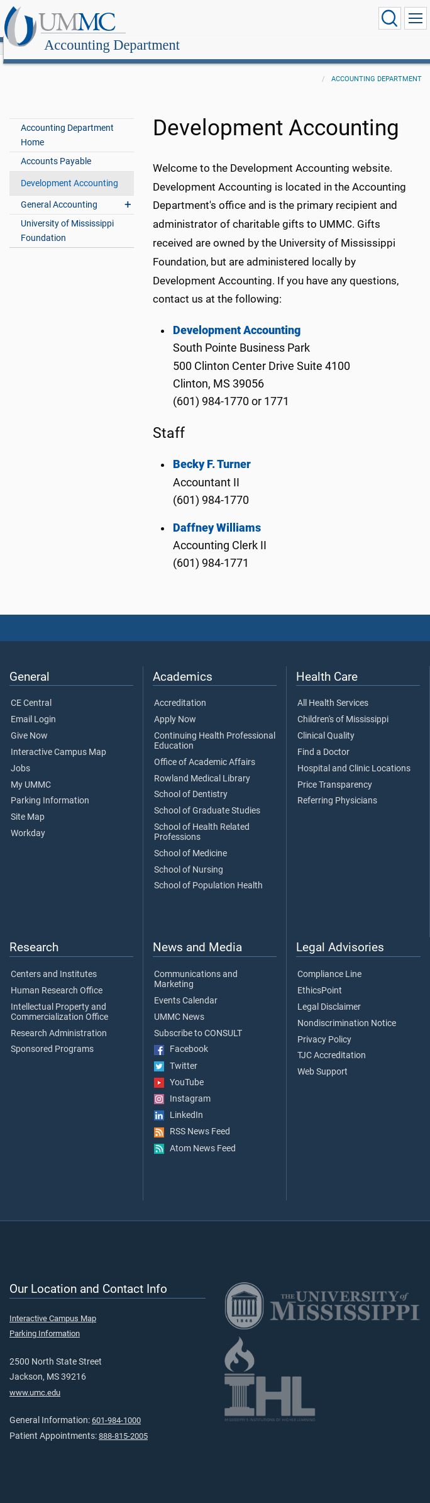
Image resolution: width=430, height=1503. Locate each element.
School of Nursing (188, 856)
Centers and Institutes (54, 961)
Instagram (182, 1085)
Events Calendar (186, 987)
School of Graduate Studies (207, 797)
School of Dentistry (191, 781)
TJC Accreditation (331, 1042)
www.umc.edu (34, 1378)
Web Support (322, 1058)
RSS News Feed (192, 1118)
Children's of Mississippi (343, 706)
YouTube (179, 1069)
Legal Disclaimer (329, 993)
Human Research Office (56, 977)
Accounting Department (234, 20)
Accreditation (180, 689)
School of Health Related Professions (202, 818)
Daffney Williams (217, 514)
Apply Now (175, 706)
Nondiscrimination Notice (346, 1010)
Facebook (181, 1036)
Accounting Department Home (67, 121)
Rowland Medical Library (202, 765)
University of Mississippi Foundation (67, 217)
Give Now (29, 722)
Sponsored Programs (52, 1036)
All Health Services (332, 689)
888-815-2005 (123, 1422)
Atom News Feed (195, 1135)
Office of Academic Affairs (204, 749)
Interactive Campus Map (58, 739)
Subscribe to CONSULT (198, 1020)
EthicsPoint (319, 977)
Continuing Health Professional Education (214, 727)
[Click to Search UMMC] (389, 18)
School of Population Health (208, 872)
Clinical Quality (326, 722)
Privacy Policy (324, 1026)
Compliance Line (329, 961)
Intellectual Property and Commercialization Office (59, 998)
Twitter (175, 1053)
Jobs (20, 755)
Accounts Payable (56, 147)
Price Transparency (334, 771)
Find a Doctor (323, 739)
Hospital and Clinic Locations (354, 755)
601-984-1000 (116, 1406)
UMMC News (179, 1003)
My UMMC (31, 771)
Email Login (33, 706)
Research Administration (59, 1020)
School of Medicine (190, 840)
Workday (28, 820)
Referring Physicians (337, 787)
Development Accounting (69, 169)
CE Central (31, 689)
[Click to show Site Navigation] (415, 18)
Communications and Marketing (196, 966)
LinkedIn (178, 1102)
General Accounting (59, 191)
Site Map (28, 803)
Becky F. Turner (212, 450)
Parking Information (50, 787)
